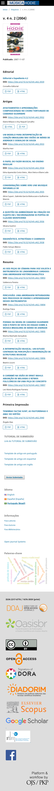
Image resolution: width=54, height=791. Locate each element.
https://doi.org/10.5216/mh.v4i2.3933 (26, 144)
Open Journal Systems (15, 541)
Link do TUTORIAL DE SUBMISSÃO (20, 441)
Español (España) (15, 499)
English (11, 494)
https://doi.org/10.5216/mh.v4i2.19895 (26, 331)
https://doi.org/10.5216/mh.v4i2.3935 (26, 191)
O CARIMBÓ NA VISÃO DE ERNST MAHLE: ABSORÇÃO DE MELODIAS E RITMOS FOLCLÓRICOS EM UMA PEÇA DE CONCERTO (24, 378)
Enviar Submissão (14, 477)
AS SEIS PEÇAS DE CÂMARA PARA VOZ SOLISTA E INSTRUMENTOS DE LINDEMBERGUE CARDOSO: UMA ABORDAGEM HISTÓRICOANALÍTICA (27, 271)
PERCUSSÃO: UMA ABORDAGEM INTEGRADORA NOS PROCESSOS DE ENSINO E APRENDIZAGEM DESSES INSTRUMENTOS (26, 298)
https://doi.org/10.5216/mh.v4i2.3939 (26, 81)
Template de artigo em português (20, 453)
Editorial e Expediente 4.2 (15, 78)
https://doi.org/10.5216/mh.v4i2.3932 (26, 117)
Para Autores (9, 525)
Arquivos (15, 9)
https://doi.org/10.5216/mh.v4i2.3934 (26, 168)
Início (5, 9)
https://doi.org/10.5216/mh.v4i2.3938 (26, 242)
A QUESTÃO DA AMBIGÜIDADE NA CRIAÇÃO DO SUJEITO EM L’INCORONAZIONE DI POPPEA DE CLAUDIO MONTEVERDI (26, 215)
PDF (9, 91)
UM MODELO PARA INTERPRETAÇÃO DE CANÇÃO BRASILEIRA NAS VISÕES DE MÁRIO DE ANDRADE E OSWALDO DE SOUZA (26, 137)
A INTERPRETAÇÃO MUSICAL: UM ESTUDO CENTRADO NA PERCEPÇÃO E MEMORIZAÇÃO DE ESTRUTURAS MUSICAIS (27, 351)
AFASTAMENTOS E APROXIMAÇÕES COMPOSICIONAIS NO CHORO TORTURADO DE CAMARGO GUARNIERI (26, 110)
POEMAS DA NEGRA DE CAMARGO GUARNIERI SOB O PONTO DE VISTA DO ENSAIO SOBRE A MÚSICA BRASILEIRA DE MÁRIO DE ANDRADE (25, 325)
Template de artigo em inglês (18, 464)
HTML (22, 91)
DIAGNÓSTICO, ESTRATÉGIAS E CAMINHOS (24, 238)
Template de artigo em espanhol (20, 458)
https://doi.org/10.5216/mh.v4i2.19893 (26, 277)
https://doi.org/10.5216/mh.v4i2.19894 (26, 304)
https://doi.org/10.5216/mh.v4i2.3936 (26, 221)
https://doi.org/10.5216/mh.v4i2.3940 (26, 417)
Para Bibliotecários (12, 529)
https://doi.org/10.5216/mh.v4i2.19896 (26, 358)
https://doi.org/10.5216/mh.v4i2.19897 (26, 385)
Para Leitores (10, 520)
